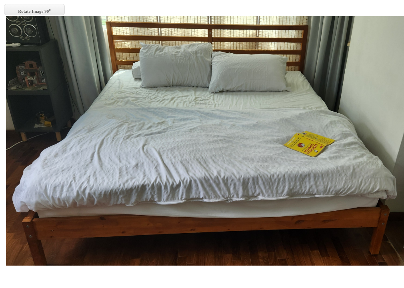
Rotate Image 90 (34, 11)
